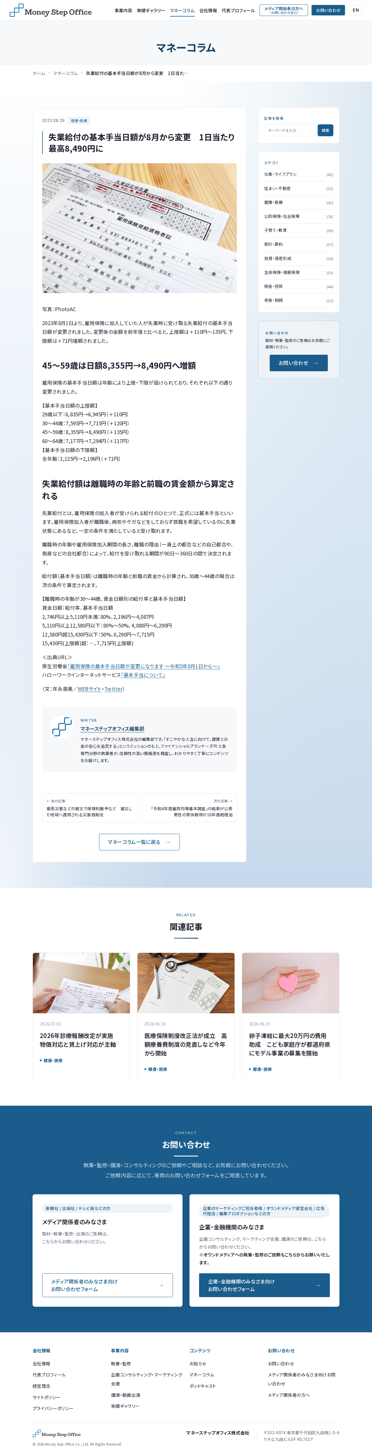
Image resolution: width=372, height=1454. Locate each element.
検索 (325, 130)
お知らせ (197, 1363)
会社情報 (208, 10)
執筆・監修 (121, 1363)
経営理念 (41, 1386)
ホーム (39, 73)
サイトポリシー (46, 1397)
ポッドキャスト (202, 1386)
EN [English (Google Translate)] (356, 10)
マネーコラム (182, 10)
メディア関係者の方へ (289, 1395)
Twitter (113, 688)
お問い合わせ (328, 10)
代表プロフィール (238, 10)
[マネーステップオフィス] (50, 10)
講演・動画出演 (125, 1395)
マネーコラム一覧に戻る (134, 841)
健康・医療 (79, 120)
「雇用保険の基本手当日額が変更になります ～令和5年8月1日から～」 (143, 666)
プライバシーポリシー (53, 1408)
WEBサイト (90, 688)
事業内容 (123, 10)
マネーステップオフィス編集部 (112, 728)
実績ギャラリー (151, 10)
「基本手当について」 (143, 674)
